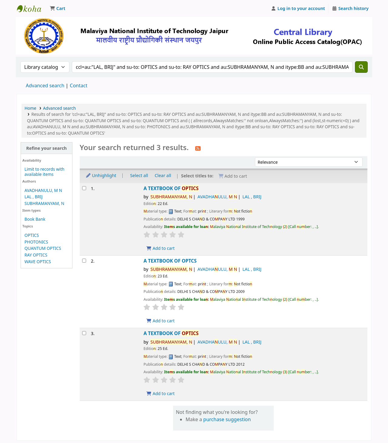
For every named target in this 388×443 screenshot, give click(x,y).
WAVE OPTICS (38, 261)
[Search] (361, 67)
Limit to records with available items (45, 171)
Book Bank (35, 219)
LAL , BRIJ (34, 197)
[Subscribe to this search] (198, 148)
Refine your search (46, 148)
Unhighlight (100, 175)
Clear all (163, 175)
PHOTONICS (36, 242)
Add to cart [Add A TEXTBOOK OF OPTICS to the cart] (160, 248)
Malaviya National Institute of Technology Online (32, 8)
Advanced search (45, 85)
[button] (57, 8)
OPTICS (32, 235)
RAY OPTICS (36, 255)
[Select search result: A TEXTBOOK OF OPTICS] (84, 188)
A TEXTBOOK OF (171, 188)
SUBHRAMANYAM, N (44, 203)
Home (30, 108)
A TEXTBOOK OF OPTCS (169, 261)
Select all (139, 175)
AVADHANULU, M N (43, 190)
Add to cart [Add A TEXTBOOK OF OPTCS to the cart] (160, 321)
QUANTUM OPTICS (43, 248)
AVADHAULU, (217, 197)
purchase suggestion (227, 419)
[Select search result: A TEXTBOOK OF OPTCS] (84, 261)
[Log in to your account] (298, 8)
